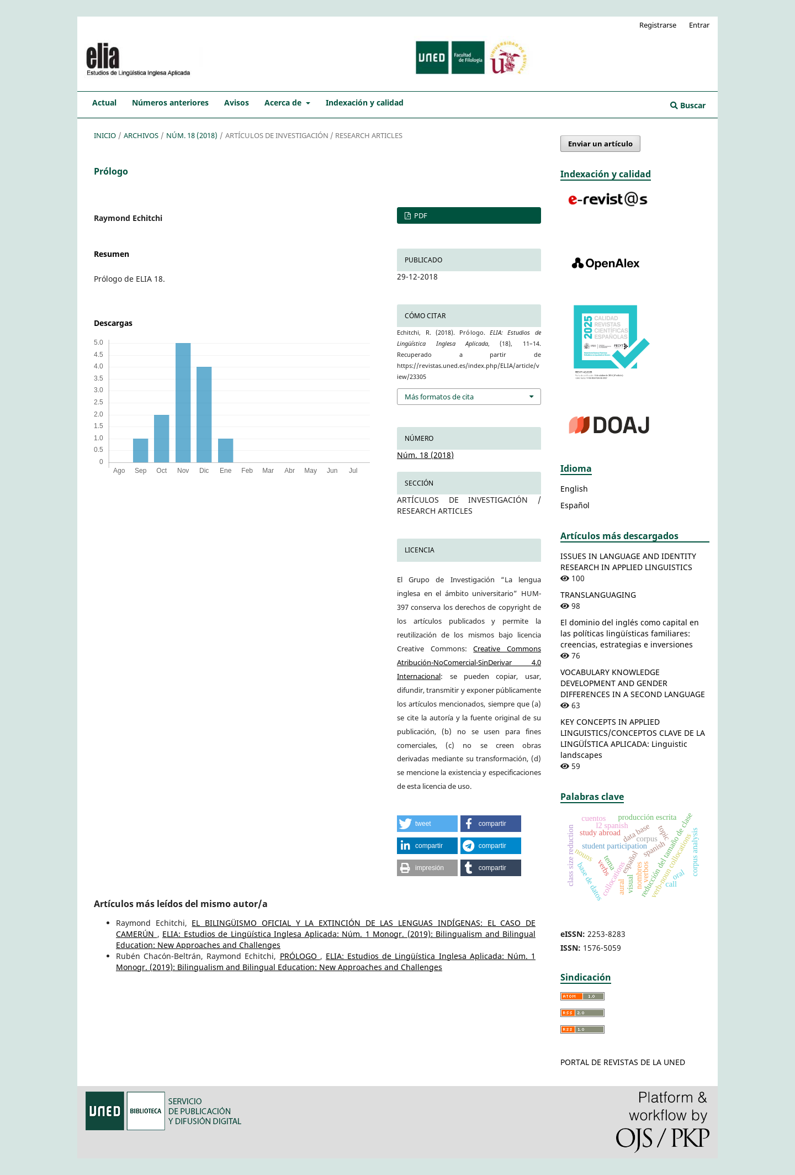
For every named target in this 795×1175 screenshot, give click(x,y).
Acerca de (284, 102)
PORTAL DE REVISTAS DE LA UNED (622, 1062)
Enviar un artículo (600, 144)
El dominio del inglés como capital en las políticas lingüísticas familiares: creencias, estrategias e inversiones (629, 633)
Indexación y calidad (365, 102)
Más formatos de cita (439, 397)
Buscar (688, 105)
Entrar (699, 25)
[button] (427, 823)
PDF (419, 215)
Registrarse (657, 25)
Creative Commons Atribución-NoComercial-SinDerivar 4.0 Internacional (469, 662)
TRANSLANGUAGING (598, 594)
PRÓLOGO (300, 956)
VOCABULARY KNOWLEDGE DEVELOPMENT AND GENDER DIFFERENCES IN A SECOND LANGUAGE (632, 683)
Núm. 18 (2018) (192, 135)
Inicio (105, 135)
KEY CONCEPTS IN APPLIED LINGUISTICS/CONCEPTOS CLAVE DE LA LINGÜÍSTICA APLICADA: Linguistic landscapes (632, 738)
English (574, 488)
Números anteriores (170, 102)
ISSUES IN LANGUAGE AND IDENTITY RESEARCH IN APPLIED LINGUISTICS (628, 561)
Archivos (141, 135)
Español (575, 505)
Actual (104, 102)
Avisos (236, 102)
